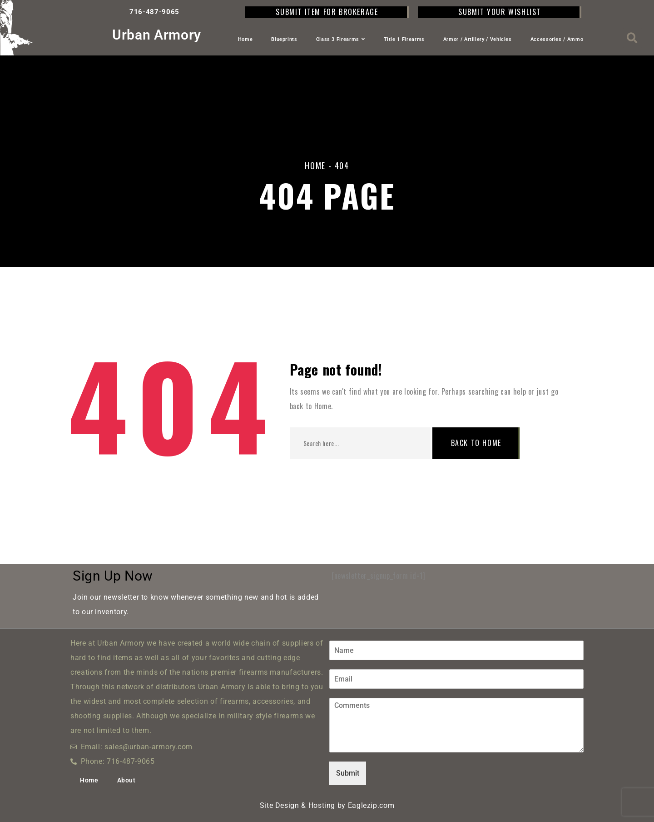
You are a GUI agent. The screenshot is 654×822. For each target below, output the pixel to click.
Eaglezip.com (371, 805)
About (126, 780)
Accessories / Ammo (557, 39)
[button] (632, 38)
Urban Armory (156, 35)
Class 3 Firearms (340, 39)
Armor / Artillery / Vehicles (477, 39)
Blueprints (284, 39)
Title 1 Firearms (404, 39)
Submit (347, 773)
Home (245, 39)
